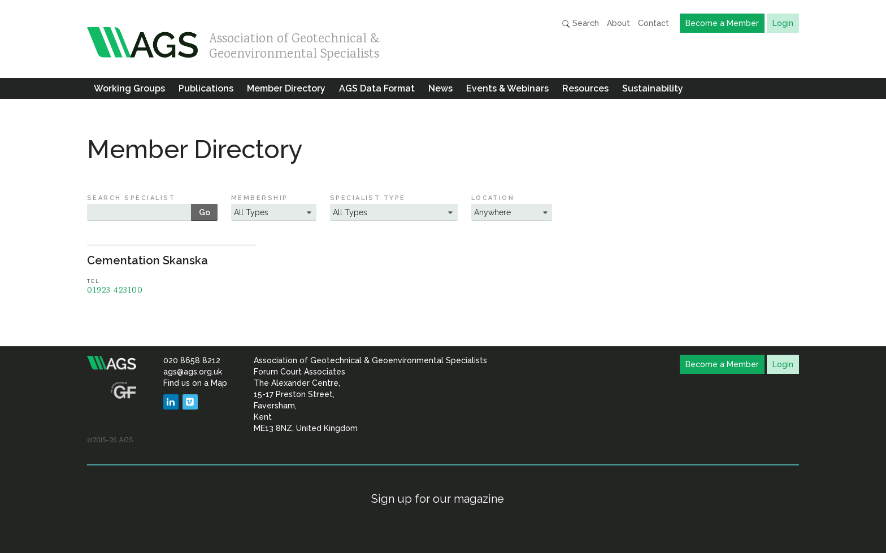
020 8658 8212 (191, 360)
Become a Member (722, 23)
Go (204, 212)
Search (580, 23)
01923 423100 (115, 290)
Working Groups (129, 88)
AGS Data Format (377, 88)
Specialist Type (368, 198)
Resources (585, 88)
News (440, 88)
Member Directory (286, 88)
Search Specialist (131, 198)
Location (493, 198)
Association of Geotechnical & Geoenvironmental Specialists (294, 44)
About (618, 23)
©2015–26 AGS (110, 440)
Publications (206, 88)
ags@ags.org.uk (192, 371)
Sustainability (652, 88)
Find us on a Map (195, 382)
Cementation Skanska (147, 260)
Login (782, 23)
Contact (653, 23)
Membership (259, 198)
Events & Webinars (507, 88)
